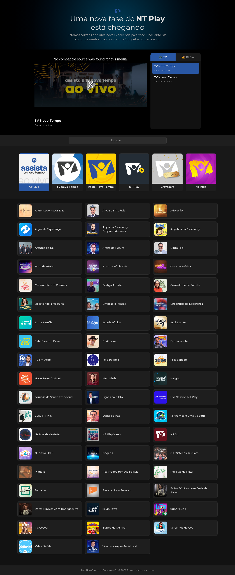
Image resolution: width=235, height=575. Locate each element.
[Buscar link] (118, 140)
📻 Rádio (188, 57)
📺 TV (163, 57)
